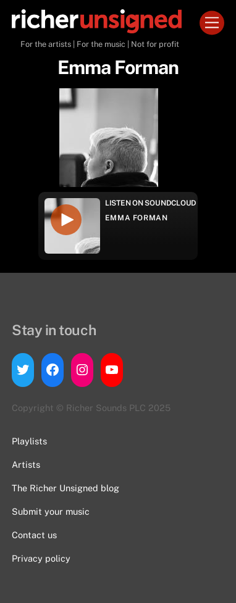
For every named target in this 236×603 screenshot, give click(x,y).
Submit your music (51, 511)
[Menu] (212, 23)
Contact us (34, 535)
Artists (26, 464)
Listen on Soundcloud (150, 203)
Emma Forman (136, 218)
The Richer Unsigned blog (65, 488)
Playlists (29, 441)
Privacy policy (41, 558)
